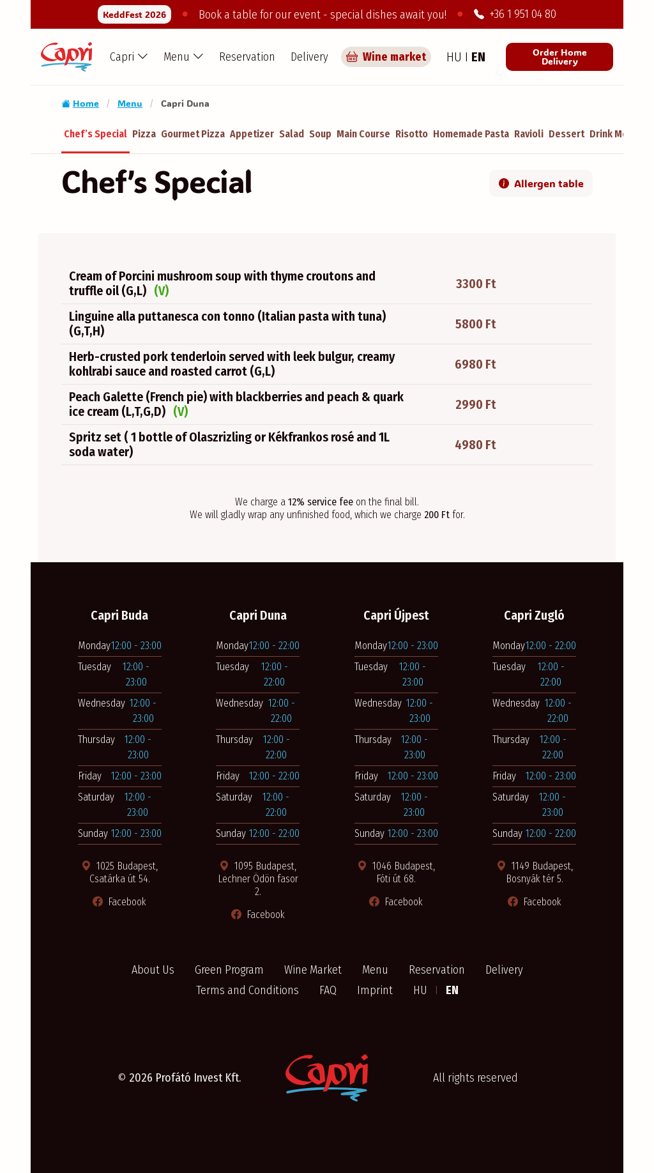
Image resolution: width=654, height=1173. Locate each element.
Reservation (247, 57)
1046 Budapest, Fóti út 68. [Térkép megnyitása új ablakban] (396, 872)
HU (421, 990)
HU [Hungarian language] (455, 57)
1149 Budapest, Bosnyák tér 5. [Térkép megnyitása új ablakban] (534, 872)
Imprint (375, 990)
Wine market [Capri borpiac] (386, 57)
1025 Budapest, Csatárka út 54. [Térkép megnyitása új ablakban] (119, 872)
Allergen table (541, 183)
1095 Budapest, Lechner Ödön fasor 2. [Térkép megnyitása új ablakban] (258, 879)
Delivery (309, 57)
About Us (153, 970)
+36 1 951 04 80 (515, 14)
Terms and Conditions (247, 990)
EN (452, 990)
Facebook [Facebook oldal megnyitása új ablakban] (119, 902)
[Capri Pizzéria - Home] (66, 57)
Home (80, 103)
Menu (130, 103)
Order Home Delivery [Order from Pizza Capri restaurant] (560, 56)
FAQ (328, 990)
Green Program (229, 970)
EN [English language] (478, 57)
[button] (129, 57)
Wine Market (313, 970)
